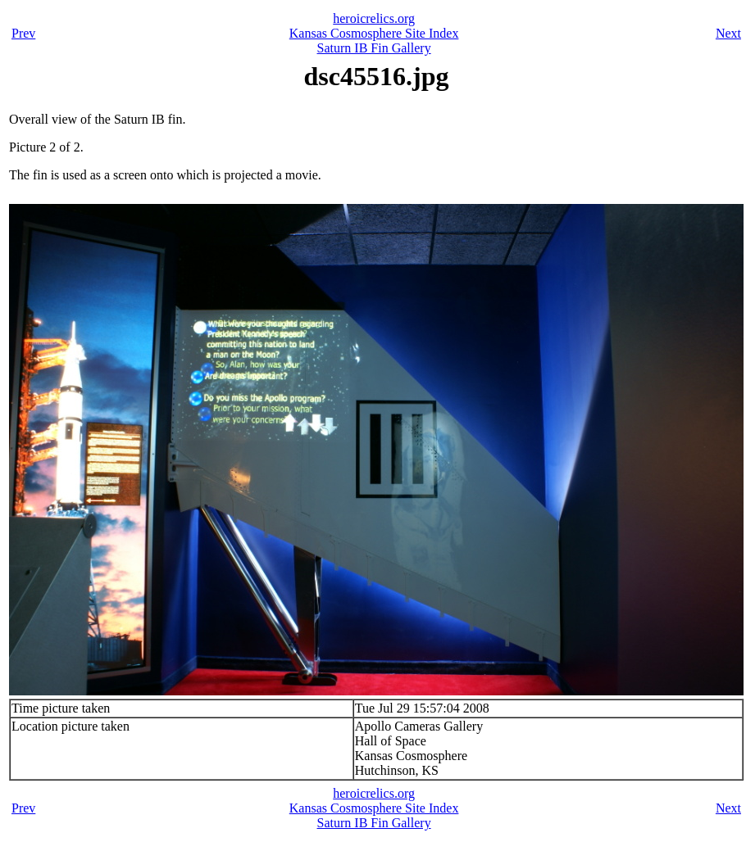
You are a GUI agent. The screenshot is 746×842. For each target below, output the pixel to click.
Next (728, 33)
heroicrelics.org (374, 18)
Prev (23, 33)
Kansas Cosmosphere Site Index (374, 33)
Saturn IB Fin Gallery (374, 48)
